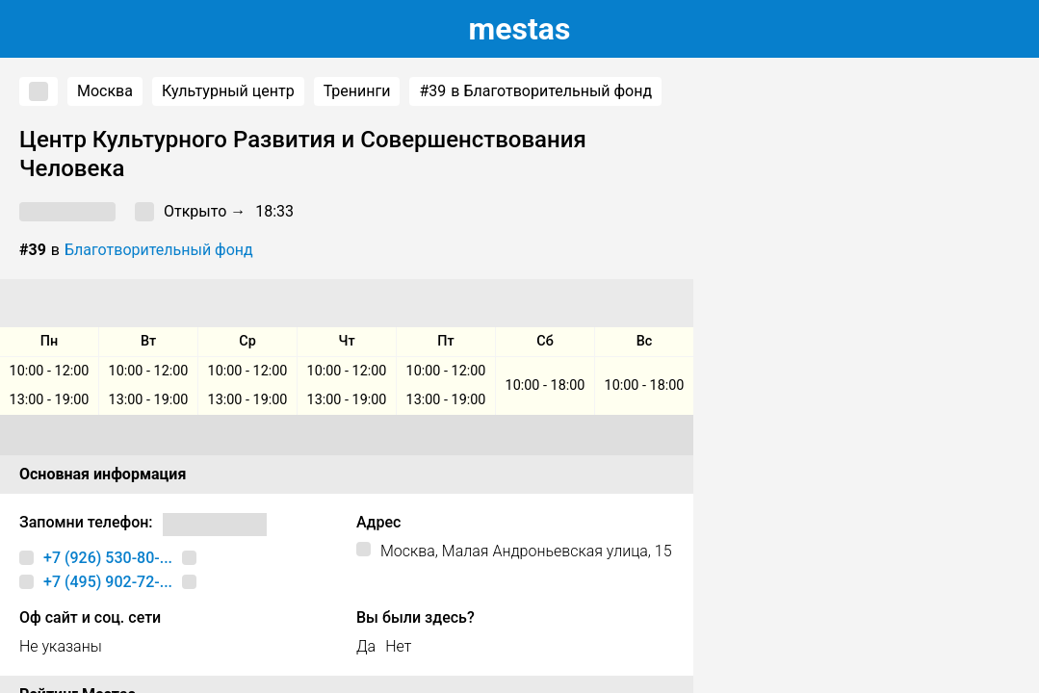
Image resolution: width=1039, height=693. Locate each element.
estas (520, 29)
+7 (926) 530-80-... (107, 558)
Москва (105, 91)
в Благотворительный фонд (535, 91)
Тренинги (357, 91)
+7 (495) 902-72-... (107, 582)
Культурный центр (228, 91)
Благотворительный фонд (159, 250)
